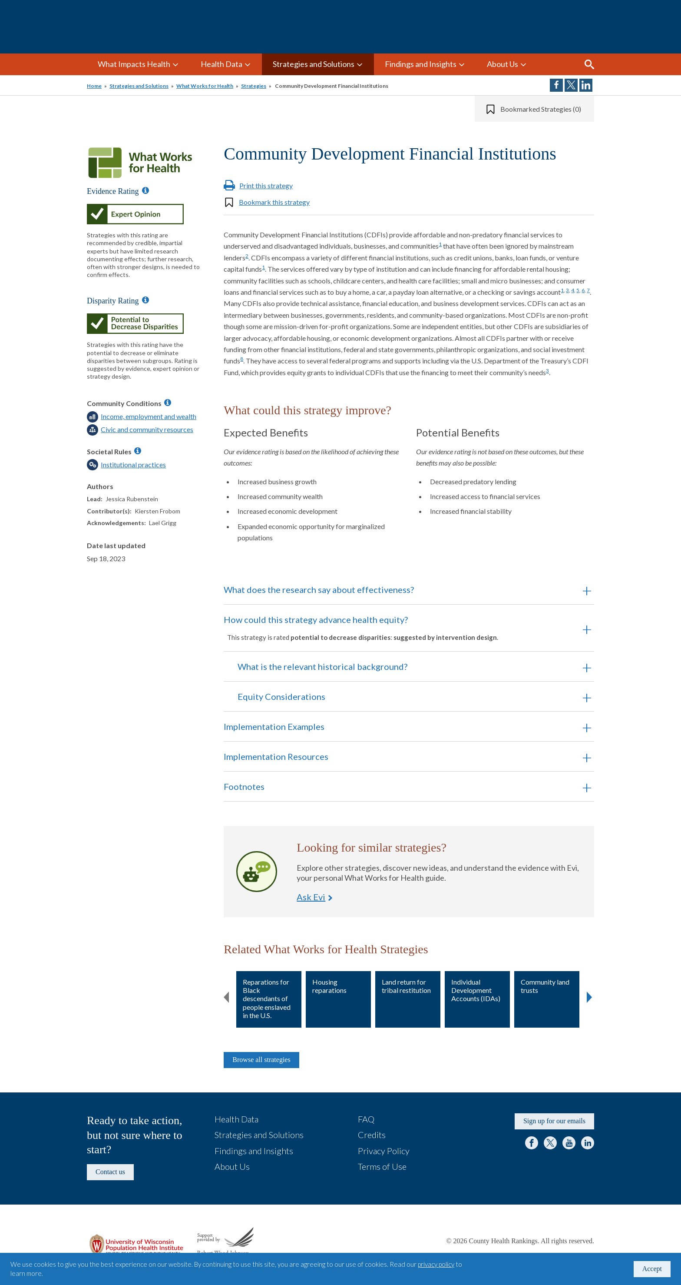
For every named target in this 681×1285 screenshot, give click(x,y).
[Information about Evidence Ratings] (145, 190)
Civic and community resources (147, 429)
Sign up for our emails (554, 1121)
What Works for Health (204, 86)
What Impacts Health (134, 64)
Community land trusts (545, 986)
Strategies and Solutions (313, 64)
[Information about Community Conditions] (167, 402)
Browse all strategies (261, 1059)
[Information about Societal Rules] (137, 450)
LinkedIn (587, 1142)
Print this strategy (266, 185)
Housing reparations (329, 986)
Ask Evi (256, 871)
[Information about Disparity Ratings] (145, 299)
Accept (652, 1268)
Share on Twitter (571, 85)
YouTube (568, 1142)
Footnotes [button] (244, 786)
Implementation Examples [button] (274, 726)
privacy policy (436, 1264)
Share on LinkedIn (585, 85)
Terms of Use (382, 1166)
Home (94, 86)
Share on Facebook (556, 85)
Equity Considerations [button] (281, 696)
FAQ (366, 1119)
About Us (502, 64)
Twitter (550, 1142)
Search (589, 64)
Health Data (221, 64)
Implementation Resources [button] (276, 756)
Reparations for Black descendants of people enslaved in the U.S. (267, 998)
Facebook (531, 1142)
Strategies (253, 86)
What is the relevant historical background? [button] (322, 666)
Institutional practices (133, 464)
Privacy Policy (384, 1150)
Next (589, 995)
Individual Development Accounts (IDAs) (475, 990)
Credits (372, 1134)
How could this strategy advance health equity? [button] (397, 627)
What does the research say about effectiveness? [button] (319, 589)
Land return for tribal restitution (406, 986)
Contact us (110, 1171)
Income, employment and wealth (148, 416)
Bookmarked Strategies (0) (540, 109)
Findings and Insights (420, 64)
